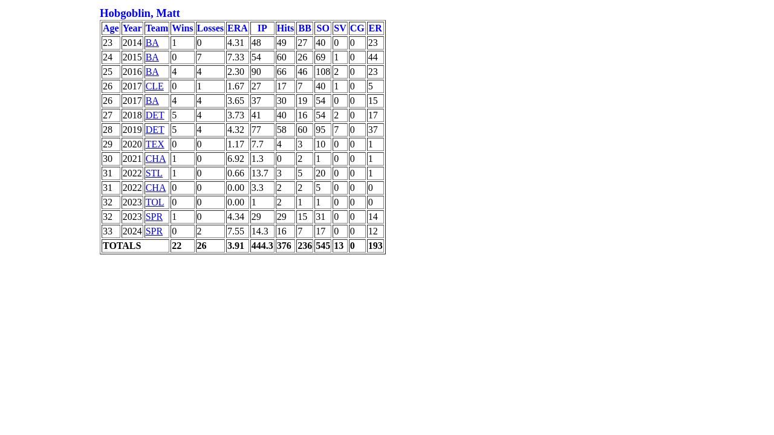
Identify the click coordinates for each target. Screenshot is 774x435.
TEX (155, 144)
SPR (154, 216)
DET (155, 115)
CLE (155, 86)
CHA (156, 158)
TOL (155, 202)
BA (152, 42)
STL (154, 173)
